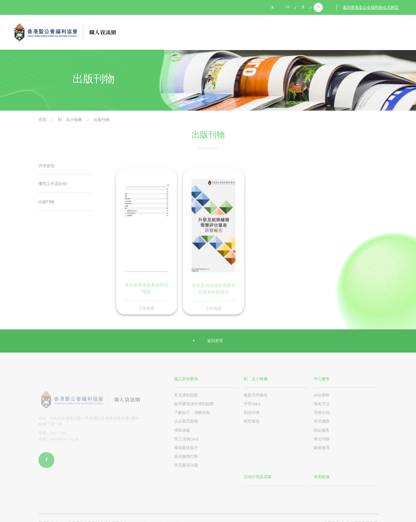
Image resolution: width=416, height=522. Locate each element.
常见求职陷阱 (186, 394)
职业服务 (322, 430)
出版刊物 (102, 120)
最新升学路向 (256, 394)
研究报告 (252, 421)
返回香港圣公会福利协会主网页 (371, 7)
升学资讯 (46, 166)
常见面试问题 (186, 465)
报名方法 (322, 403)
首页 (43, 120)
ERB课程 (321, 394)
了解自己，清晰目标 (192, 412)
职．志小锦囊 (70, 120)
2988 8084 (71, 7)
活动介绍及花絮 (258, 476)
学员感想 (322, 421)
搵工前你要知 (186, 378)
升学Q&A (252, 403)
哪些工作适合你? (53, 183)
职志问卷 (252, 412)
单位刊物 (322, 438)
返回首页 (208, 341)
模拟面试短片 (186, 447)
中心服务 (322, 378)
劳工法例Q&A (186, 438)
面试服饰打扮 (186, 456)
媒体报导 (322, 447)
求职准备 (182, 430)
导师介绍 (322, 412)
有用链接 (322, 476)
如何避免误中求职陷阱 (194, 403)
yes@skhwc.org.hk (31, 7)
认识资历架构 (186, 421)
